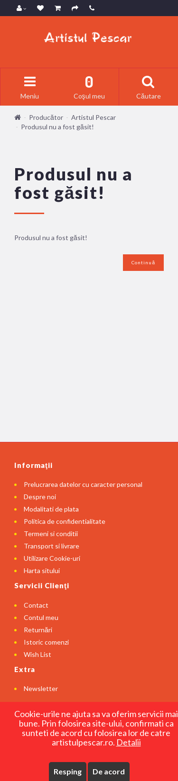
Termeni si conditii (51, 534)
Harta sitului (42, 570)
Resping (68, 771)
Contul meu (41, 617)
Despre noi (40, 497)
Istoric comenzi (46, 642)
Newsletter (41, 688)
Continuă (143, 262)
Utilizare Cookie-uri (52, 558)
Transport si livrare (51, 546)
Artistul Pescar (93, 117)
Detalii (128, 742)
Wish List (37, 654)
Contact (36, 605)
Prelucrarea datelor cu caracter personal (83, 484)
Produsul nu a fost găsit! (57, 127)
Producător (46, 117)
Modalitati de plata (51, 509)
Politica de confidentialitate (64, 521)
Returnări (38, 630)
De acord (109, 771)
